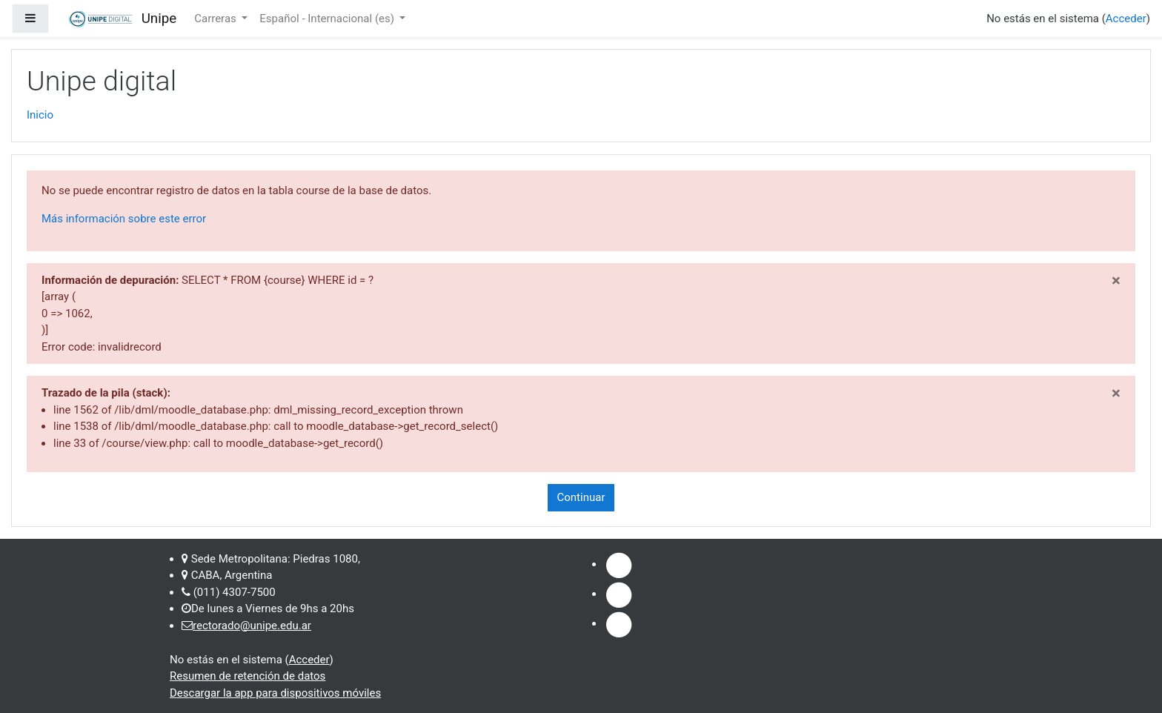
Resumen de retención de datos (247, 676)
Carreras (216, 18)
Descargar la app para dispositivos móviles (275, 693)
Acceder (1126, 18)
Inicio (40, 115)
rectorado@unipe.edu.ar (252, 625)
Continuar (581, 497)
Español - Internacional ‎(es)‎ (327, 18)
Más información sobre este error (124, 218)
